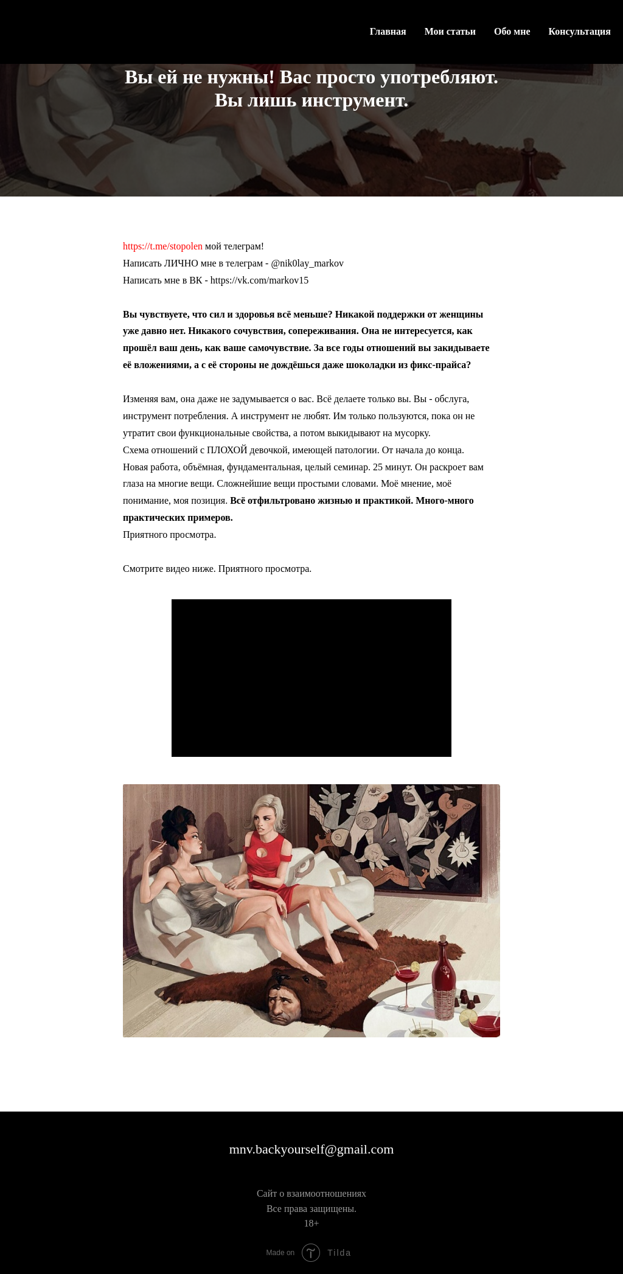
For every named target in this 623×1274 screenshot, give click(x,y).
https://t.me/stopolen (163, 246)
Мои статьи (450, 31)
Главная (388, 31)
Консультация (580, 31)
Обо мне (512, 31)
